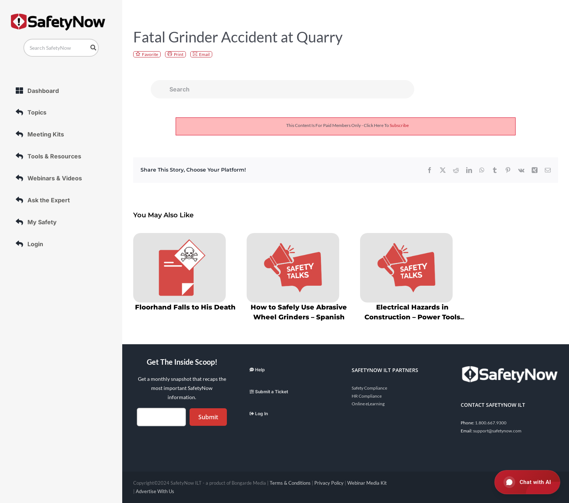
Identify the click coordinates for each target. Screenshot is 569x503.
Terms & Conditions (290, 483)
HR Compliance (367, 396)
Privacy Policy (329, 483)
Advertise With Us (155, 491)
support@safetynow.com (497, 430)
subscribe (399, 125)
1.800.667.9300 (490, 422)
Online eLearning (368, 403)
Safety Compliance (369, 388)
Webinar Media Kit (367, 483)
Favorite (150, 54)
